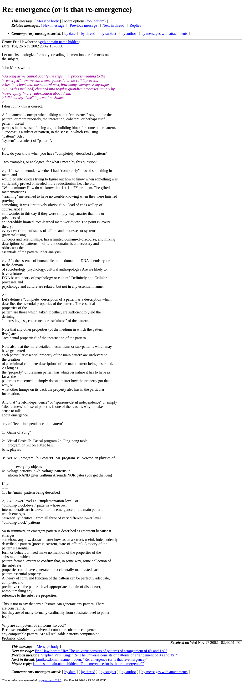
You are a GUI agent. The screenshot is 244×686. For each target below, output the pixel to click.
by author (129, 33)
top (89, 21)
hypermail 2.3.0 (51, 680)
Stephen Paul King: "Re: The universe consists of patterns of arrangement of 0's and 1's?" (109, 655)
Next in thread (113, 25)
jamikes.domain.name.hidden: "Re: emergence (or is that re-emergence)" (91, 659)
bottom (98, 21)
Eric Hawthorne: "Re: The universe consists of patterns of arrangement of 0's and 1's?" (101, 651)
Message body (48, 21)
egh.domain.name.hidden (59, 42)
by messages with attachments (165, 33)
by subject (108, 33)
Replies (135, 25)
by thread (88, 33)
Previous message (83, 25)
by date (70, 33)
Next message (53, 25)
